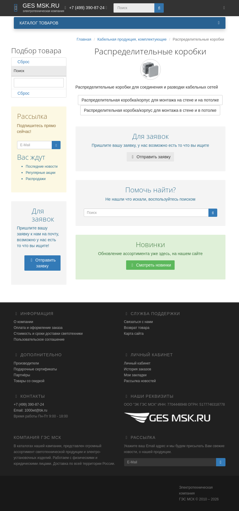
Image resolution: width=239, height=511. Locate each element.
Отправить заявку (42, 263)
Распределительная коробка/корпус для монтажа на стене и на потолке (150, 100)
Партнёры (22, 375)
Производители (26, 363)
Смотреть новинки (150, 265)
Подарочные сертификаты (35, 369)
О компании (23, 322)
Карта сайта (134, 334)
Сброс (22, 61)
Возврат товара (137, 328)
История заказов (137, 369)
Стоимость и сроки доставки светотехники (48, 334)
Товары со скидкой (29, 381)
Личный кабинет (137, 363)
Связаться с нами (138, 322)
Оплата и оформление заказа (38, 328)
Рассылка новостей (140, 381)
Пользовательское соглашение (39, 339)
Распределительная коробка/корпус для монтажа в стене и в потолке (150, 110)
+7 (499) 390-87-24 (29, 404)
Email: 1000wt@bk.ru (30, 410)
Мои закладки (135, 375)
